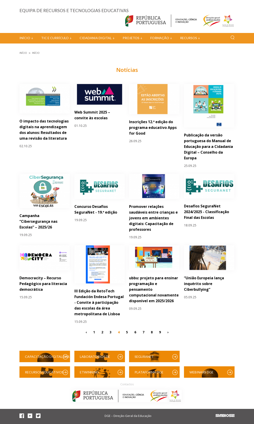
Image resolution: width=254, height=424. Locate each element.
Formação (159, 38)
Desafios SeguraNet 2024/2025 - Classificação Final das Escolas (206, 212)
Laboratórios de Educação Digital (96, 358)
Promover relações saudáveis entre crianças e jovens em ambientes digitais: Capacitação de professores (153, 218)
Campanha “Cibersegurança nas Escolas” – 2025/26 (38, 221)
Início (24, 38)
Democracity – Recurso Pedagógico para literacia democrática (43, 283)
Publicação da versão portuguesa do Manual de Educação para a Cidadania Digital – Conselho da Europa (208, 146)
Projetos (131, 38)
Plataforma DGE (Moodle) (149, 374)
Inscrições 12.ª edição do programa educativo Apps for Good (153, 127)
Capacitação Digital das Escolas (47, 358)
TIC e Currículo (55, 38)
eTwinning (89, 372)
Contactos (127, 384)
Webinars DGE (201, 372)
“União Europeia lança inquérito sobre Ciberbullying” (204, 283)
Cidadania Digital (96, 38)
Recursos (188, 38)
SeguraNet (144, 357)
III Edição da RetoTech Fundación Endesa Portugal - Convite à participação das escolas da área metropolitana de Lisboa (99, 302)
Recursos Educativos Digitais (44, 374)
